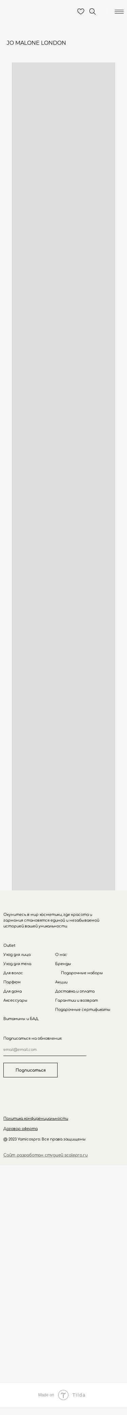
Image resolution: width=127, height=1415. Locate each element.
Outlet (9, 945)
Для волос (13, 973)
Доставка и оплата (74, 991)
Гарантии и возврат (76, 1000)
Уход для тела (17, 964)
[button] (35, 1118)
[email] (44, 1049)
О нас (61, 954)
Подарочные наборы (82, 973)
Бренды (63, 964)
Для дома (12, 991)
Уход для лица (16, 954)
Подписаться (31, 1070)
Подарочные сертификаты (82, 1009)
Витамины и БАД (20, 1019)
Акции (61, 982)
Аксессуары (15, 1000)
